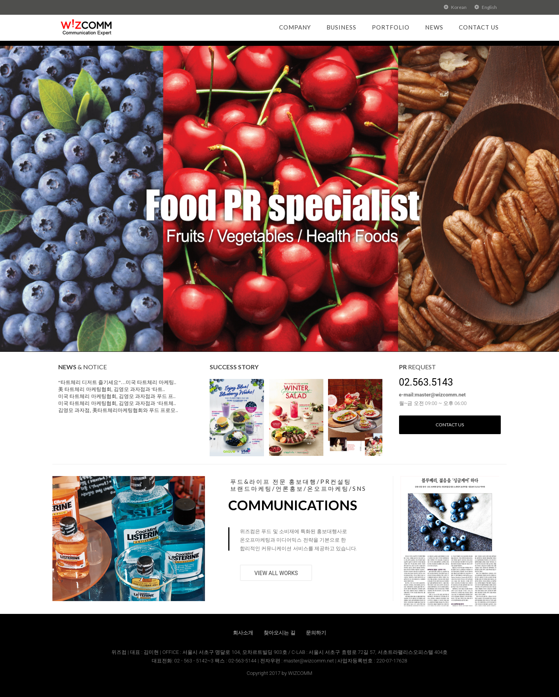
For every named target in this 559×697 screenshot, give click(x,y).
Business (341, 27)
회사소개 (243, 633)
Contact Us (479, 27)
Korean (455, 7)
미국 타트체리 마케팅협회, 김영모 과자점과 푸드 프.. (116, 396)
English (485, 7)
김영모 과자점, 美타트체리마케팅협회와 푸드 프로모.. (118, 410)
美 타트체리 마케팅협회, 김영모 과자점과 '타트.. (111, 389)
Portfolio (391, 27)
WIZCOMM (300, 673)
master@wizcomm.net (309, 661)
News (434, 27)
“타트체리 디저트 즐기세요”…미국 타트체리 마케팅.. (117, 382)
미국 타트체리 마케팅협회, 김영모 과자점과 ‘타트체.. (117, 403)
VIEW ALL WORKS (276, 573)
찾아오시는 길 (279, 633)
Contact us (450, 425)
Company (295, 27)
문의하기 (316, 633)
